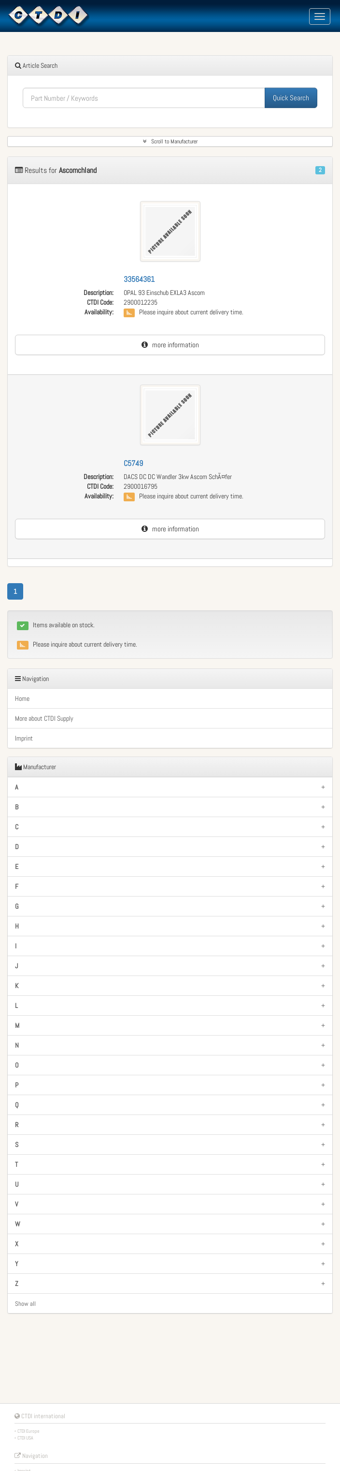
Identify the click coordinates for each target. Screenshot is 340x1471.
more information (170, 344)
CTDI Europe (28, 1431)
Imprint (24, 738)
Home (22, 698)
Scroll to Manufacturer (170, 141)
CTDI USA (25, 1438)
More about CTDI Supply (44, 718)
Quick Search (291, 97)
